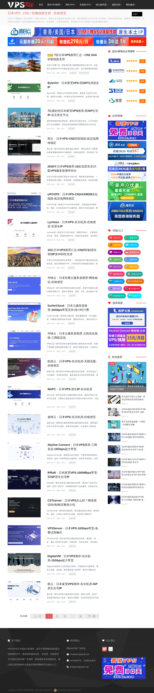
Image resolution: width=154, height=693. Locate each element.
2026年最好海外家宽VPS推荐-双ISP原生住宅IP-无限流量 (133, 411)
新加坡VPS (132, 252)
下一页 (92, 616)
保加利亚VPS (117, 296)
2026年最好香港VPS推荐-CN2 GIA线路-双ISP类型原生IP (133, 436)
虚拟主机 (117, 4)
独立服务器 (102, 4)
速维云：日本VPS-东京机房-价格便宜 (71, 417)
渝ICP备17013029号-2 (43, 690)
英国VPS (131, 267)
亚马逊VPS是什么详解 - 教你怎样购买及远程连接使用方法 (133, 398)
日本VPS (73, 73)
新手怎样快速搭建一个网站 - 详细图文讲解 (133, 423)
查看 (142, 61)
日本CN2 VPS (84, 73)
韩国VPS (115, 252)
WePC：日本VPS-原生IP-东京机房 (69, 389)
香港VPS (131, 238)
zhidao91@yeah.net (79, 654)
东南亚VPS (85, 4)
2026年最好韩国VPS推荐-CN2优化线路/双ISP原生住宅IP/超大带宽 (133, 486)
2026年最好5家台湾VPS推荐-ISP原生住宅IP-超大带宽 (133, 473)
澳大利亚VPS (132, 288)
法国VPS (115, 259)
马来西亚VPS (135, 281)
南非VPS (115, 288)
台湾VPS (115, 245)
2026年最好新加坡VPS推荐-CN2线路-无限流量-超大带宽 (133, 498)
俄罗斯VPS (116, 274)
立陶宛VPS (116, 281)
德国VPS (131, 259)
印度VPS (134, 296)
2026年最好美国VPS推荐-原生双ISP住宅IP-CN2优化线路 (133, 448)
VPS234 (20, 690)
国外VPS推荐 (54, 4)
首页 (41, 4)
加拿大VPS (134, 274)
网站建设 (131, 4)
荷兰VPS (115, 267)
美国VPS (115, 238)
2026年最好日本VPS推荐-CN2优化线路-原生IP (133, 460)
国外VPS (70, 4)
